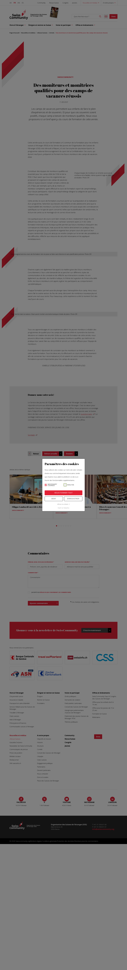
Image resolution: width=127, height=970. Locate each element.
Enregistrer (73, 499)
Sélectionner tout (63, 493)
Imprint (60, 508)
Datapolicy (66, 508)
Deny (53, 499)
